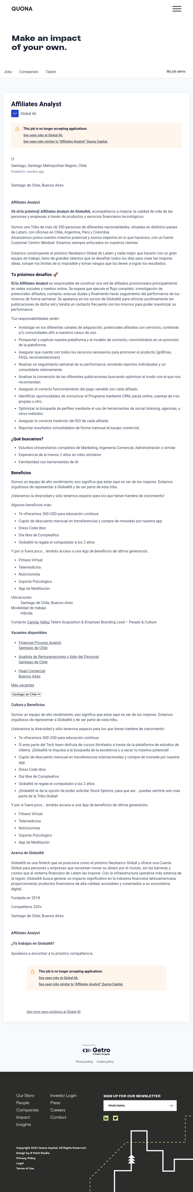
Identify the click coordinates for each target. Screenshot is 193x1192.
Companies (27, 1109)
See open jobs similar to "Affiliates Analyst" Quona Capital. (65, 141)
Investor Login (63, 1095)
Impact (23, 1116)
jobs (8, 72)
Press (55, 1102)
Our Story (25, 1095)
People (22, 1102)
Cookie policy (105, 1061)
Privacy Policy (26, 1158)
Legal (20, 1163)
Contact (58, 1116)
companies (28, 72)
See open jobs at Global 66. (43, 135)
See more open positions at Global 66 (54, 1012)
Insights (23, 1124)
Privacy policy (84, 1061)
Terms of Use (25, 1168)
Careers (57, 1109)
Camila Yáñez (38, 622)
